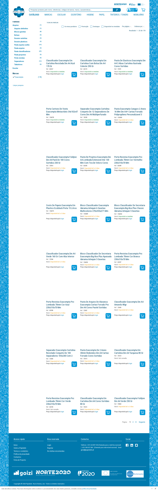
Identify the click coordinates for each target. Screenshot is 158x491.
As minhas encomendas (55, 451)
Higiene (90, 14)
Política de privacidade (22, 454)
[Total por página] (127, 26)
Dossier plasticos (28, 42)
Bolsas (28, 35)
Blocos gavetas (28, 32)
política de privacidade (89, 489)
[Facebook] (127, 445)
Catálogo (34, 14)
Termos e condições (21, 451)
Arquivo (27, 25)
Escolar (62, 14)
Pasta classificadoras (28, 51)
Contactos (17, 457)
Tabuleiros (28, 64)
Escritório (76, 14)
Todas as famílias (52, 22)
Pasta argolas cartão (28, 45)
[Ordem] (139, 26)
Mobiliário (139, 14)
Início (16, 445)
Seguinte (142, 422)
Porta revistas (28, 58)
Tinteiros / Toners (119, 14)
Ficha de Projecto (20, 460)
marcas (48, 14)
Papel (102, 14)
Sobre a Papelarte (20, 448)
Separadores (28, 61)
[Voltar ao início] (19, 12)
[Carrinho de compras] (143, 10)
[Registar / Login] (132, 10)
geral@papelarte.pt (87, 450)
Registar (50, 448)
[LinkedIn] (131, 445)
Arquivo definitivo (28, 28)
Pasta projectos (28, 55)
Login (49, 445)
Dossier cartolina (28, 38)
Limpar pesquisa (18, 85)
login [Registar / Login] (62, 74)
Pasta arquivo (28, 48)
